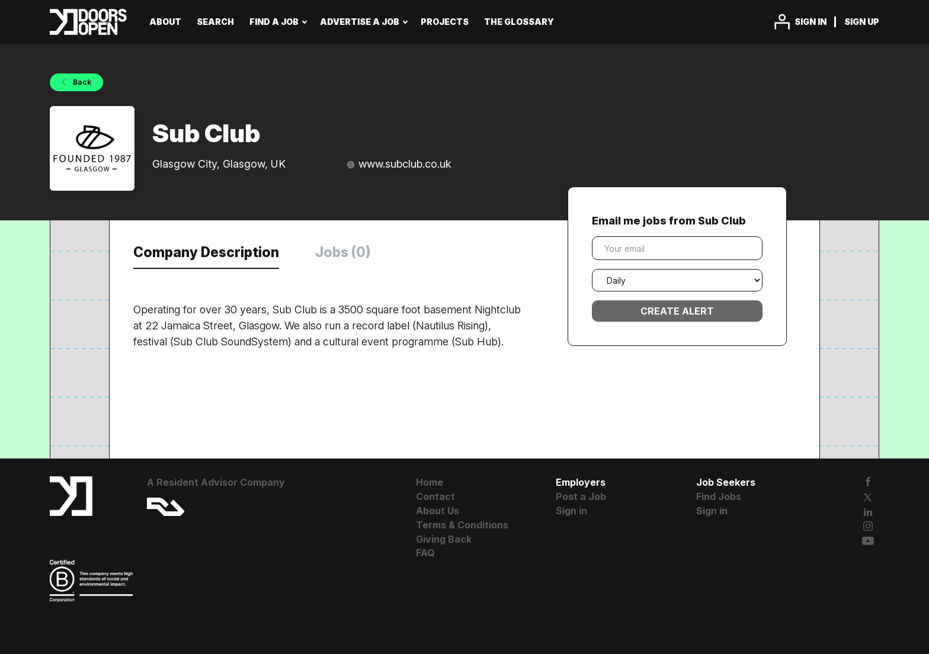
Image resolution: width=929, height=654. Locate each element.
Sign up (861, 22)
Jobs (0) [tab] (342, 252)
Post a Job (581, 496)
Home (429, 482)
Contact (435, 496)
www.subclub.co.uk (404, 164)
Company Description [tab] (206, 252)
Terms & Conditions (462, 525)
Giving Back (444, 539)
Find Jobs (718, 496)
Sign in (811, 22)
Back (81, 82)
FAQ (425, 553)
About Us (437, 511)
